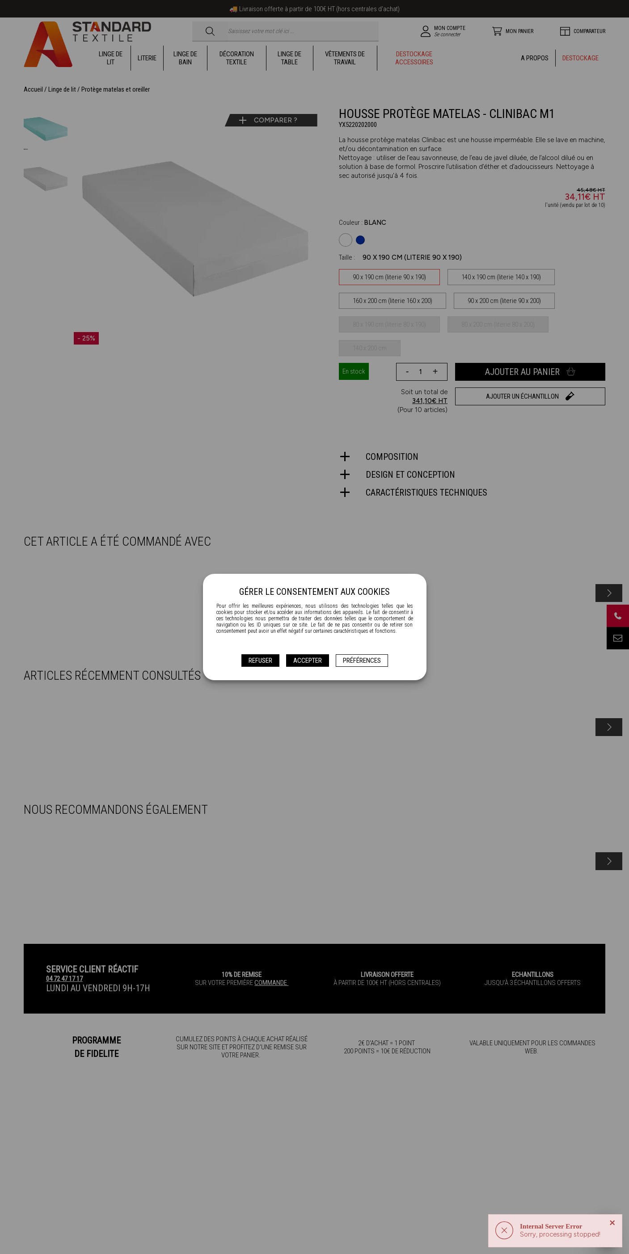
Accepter (307, 660)
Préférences (362, 660)
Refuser (260, 660)
